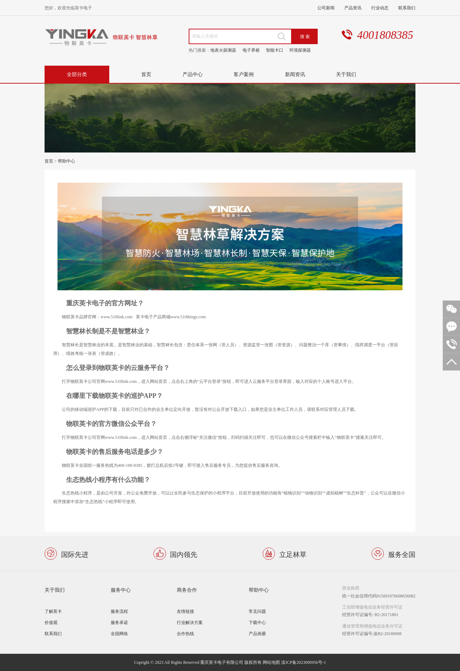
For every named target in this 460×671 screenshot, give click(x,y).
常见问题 (257, 611)
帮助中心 (66, 161)
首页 (146, 74)
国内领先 (183, 553)
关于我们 (346, 74)
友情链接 (185, 611)
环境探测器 (300, 50)
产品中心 (193, 74)
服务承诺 (119, 622)
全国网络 (119, 633)
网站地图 (271, 662)
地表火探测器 (223, 50)
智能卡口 (274, 50)
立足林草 (293, 553)
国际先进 (74, 553)
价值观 (51, 622)
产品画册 (257, 633)
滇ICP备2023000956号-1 (303, 662)
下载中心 (257, 622)
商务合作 (187, 589)
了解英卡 (53, 611)
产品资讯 (353, 7)
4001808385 (385, 35)
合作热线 (185, 633)
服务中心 (121, 589)
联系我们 (406, 7)
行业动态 (379, 7)
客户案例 (244, 74)
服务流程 (119, 611)
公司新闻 (326, 7)
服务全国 (401, 553)
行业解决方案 (190, 622)
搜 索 (305, 36)
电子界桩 (251, 50)
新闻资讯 (295, 74)
